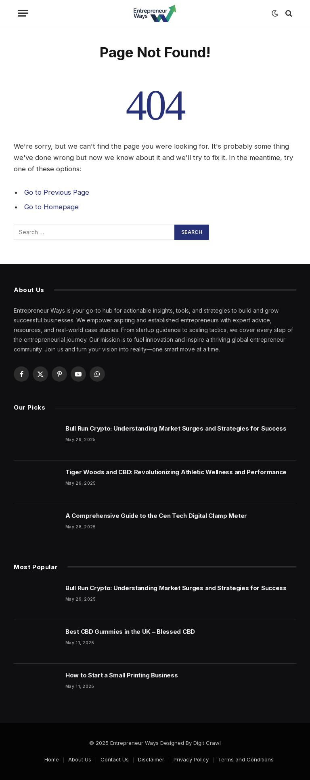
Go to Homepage (51, 207)
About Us (79, 759)
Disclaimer (151, 759)
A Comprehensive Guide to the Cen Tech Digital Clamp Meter (156, 515)
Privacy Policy (191, 759)
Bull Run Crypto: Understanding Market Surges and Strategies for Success (176, 428)
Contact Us (115, 759)
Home (51, 759)
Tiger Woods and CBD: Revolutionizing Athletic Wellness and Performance (176, 472)
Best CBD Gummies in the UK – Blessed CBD (130, 631)
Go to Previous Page (56, 192)
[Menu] (23, 13)
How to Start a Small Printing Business (121, 675)
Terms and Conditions (246, 759)
